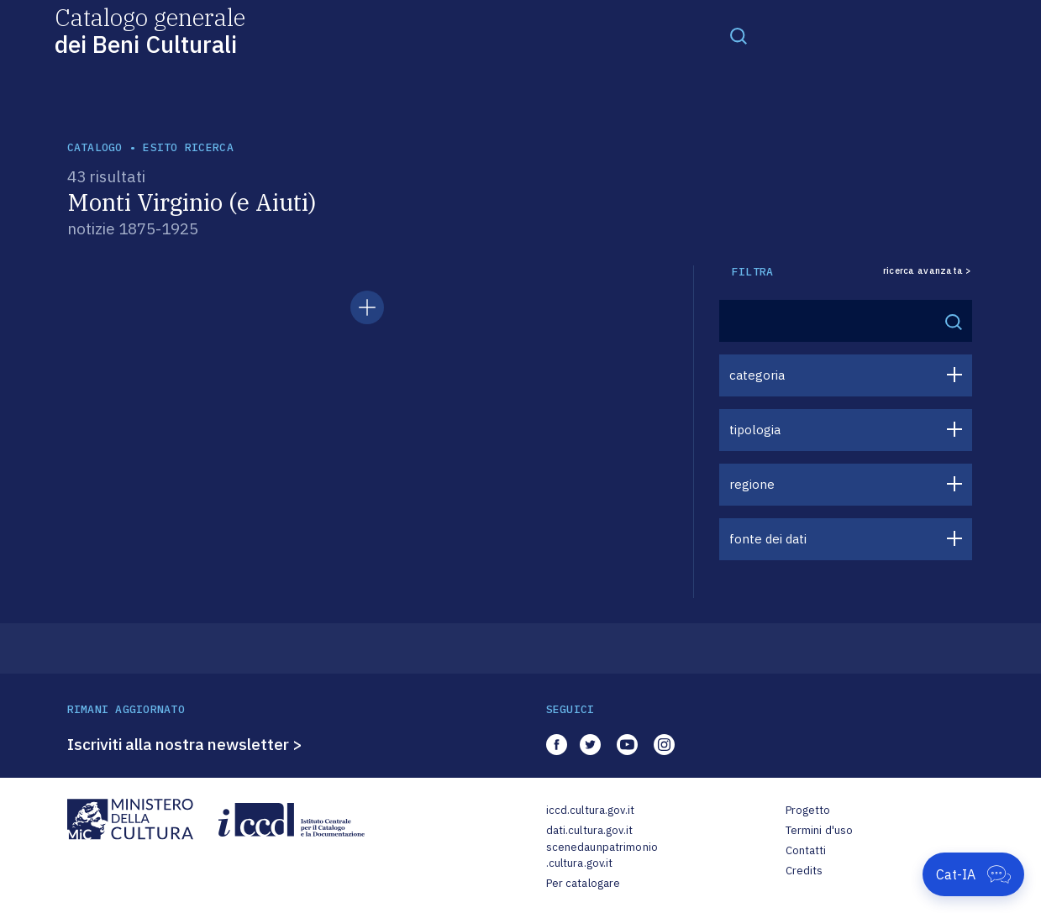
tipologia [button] (755, 430)
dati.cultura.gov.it (589, 830)
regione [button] (752, 484)
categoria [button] (757, 375)
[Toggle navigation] (738, 35)
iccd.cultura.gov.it (590, 810)
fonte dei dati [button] (768, 539)
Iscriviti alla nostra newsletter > (184, 744)
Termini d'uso (820, 830)
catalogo (95, 147)
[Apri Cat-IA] (973, 874)
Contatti (806, 850)
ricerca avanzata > (927, 270)
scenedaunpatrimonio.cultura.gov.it (602, 855)
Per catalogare (583, 883)
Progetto (808, 810)
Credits (804, 870)
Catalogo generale (150, 30)
